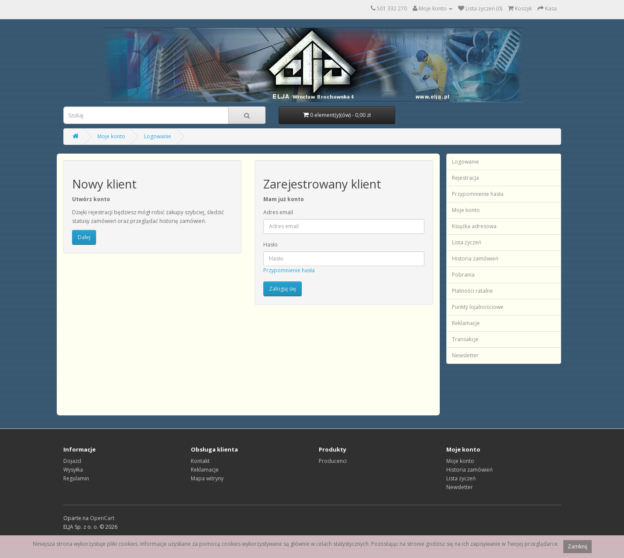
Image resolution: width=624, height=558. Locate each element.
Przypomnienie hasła (289, 270)
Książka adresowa (474, 226)
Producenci (333, 461)
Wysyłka (73, 469)
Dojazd (72, 461)
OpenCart (102, 518)
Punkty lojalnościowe (477, 307)
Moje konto (111, 136)
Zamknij (577, 546)
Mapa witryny (207, 478)
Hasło (270, 244)
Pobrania (463, 274)
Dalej (84, 237)
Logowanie (157, 136)
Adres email (278, 212)
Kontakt (200, 461)
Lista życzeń (466, 242)
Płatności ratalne (472, 290)
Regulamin (76, 478)
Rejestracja (465, 177)
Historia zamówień (475, 258)
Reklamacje (466, 323)
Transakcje (465, 339)
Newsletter (465, 355)
